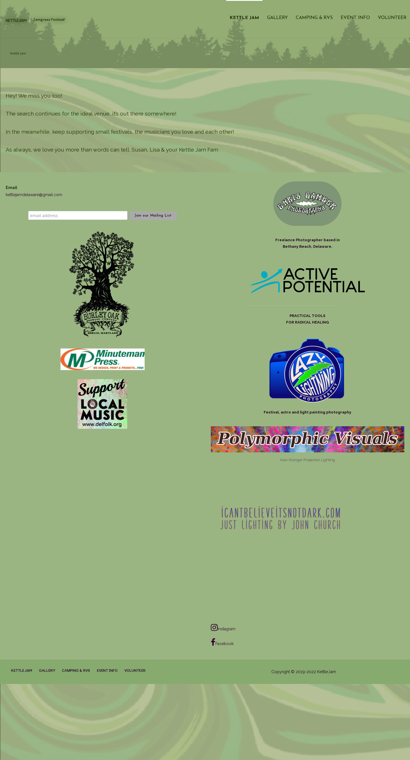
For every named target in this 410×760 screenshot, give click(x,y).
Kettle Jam (244, 18)
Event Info (355, 18)
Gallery (277, 18)
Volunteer (392, 18)
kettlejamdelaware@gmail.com (34, 194)
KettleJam (16, 20)
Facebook (222, 642)
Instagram (223, 627)
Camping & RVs (314, 18)
